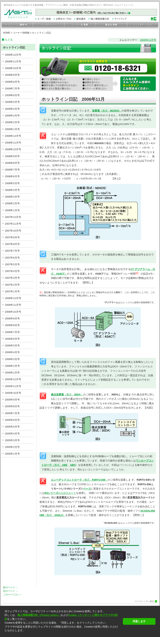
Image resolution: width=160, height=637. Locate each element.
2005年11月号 (13, 386)
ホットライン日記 (41, 32)
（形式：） (106, 110)
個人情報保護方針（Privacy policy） (38, 615)
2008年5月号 (12, 183)
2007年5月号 (12, 264)
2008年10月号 (13, 149)
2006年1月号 (12, 372)
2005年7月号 (12, 413)
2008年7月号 (12, 169)
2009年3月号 (12, 115)
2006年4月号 (12, 352)
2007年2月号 (12, 284)
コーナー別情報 (21, 32)
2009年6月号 (12, 95)
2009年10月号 (13, 68)
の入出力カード (60, 493)
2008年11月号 (13, 142)
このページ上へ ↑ (12, 594)
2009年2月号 (12, 122)
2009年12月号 (13, 54)
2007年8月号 (12, 244)
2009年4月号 (12, 108)
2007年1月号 (12, 291)
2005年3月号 (12, 440)
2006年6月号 (12, 338)
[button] (62, 633)
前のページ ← (10, 587)
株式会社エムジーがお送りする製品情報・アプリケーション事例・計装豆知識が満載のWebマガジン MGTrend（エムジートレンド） (69, 5)
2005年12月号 (13, 379)
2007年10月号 (13, 230)
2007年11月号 (13, 223)
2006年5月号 (12, 345)
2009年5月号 (12, 101)
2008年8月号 (12, 162)
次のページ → (10, 591)
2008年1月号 (12, 210)
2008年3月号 (12, 196)
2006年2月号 (12, 365)
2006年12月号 (13, 298)
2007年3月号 (12, 277)
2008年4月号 (12, 190)
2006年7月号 (12, 332)
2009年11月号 (13, 61)
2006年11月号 (13, 304)
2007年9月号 (12, 237)
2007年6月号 (12, 257)
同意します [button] (139, 621)
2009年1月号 (12, 129)
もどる (9, 39)
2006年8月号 (12, 325)
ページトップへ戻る (144, 601)
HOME (6, 32)
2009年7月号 (12, 88)
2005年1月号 (12, 453)
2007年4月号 (12, 271)
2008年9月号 (12, 156)
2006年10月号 (13, 311)
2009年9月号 (12, 74)
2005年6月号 (12, 419)
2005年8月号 (12, 406)
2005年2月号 (12, 447)
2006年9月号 (12, 318)
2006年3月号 (12, 359)
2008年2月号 (12, 203)
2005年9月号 (12, 399)
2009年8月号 (12, 81)
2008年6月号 (12, 176)
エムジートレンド (18, 16)
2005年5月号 (12, 426)
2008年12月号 (13, 135)
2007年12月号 (13, 217)
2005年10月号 (13, 392)
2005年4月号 (12, 433)
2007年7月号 (12, 250)
